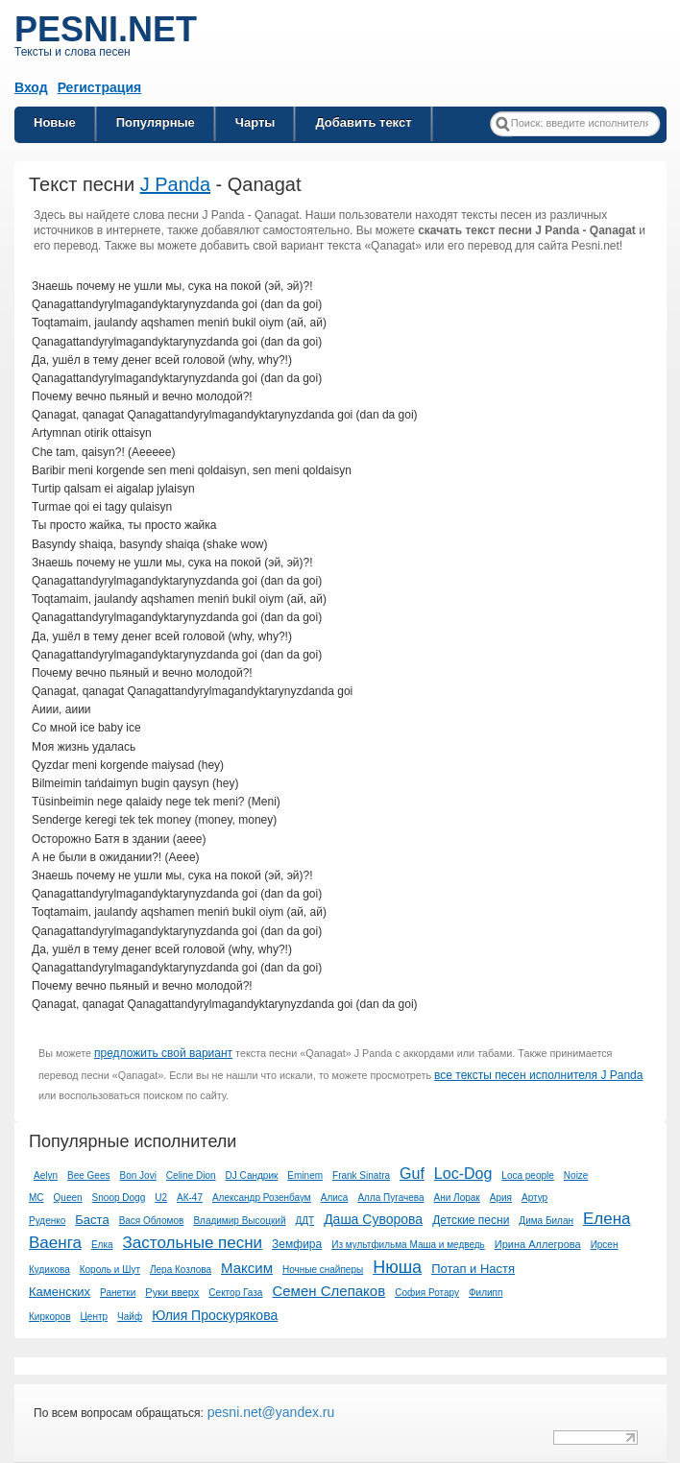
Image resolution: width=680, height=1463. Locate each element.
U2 (161, 1197)
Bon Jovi (138, 1175)
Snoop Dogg (119, 1197)
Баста (92, 1219)
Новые (55, 122)
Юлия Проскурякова (215, 1315)
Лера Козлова (180, 1269)
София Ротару (427, 1292)
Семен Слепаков (328, 1291)
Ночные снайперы (322, 1269)
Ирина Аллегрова (538, 1244)
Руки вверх (172, 1292)
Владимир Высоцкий (239, 1220)
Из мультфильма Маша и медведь (408, 1244)
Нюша (397, 1267)
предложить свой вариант (163, 1053)
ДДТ (304, 1220)
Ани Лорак (457, 1197)
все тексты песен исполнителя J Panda (538, 1075)
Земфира (297, 1244)
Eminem (305, 1175)
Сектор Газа (235, 1292)
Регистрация (100, 87)
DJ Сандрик (252, 1175)
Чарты (255, 122)
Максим (247, 1267)
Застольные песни (193, 1243)
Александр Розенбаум (261, 1197)
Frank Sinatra (361, 1175)
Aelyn (46, 1175)
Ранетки (117, 1292)
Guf (412, 1173)
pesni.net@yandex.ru (269, 1412)
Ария (501, 1197)
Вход (31, 87)
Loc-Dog (463, 1173)
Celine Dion (191, 1175)
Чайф (129, 1316)
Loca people (527, 1175)
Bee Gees (88, 1175)
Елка (102, 1244)
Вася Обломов (151, 1220)
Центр (94, 1316)
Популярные (155, 122)
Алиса (335, 1197)
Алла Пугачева (390, 1197)
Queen (68, 1197)
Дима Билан (546, 1220)
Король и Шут (110, 1269)
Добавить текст (363, 122)
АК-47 (190, 1197)
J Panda (175, 184)
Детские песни (470, 1220)
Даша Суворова (373, 1219)
